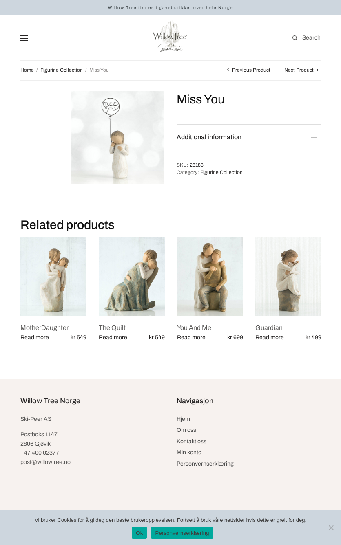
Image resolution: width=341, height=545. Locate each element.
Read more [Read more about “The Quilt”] (113, 337)
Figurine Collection (61, 70)
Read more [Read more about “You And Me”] (191, 337)
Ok (139, 533)
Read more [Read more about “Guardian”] (269, 337)
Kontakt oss (191, 441)
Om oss (186, 430)
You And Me (194, 327)
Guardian (269, 327)
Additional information (209, 137)
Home (27, 70)
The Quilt (112, 327)
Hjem (183, 419)
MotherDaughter (44, 327)
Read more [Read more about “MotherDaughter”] (34, 337)
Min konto (189, 452)
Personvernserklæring (205, 464)
